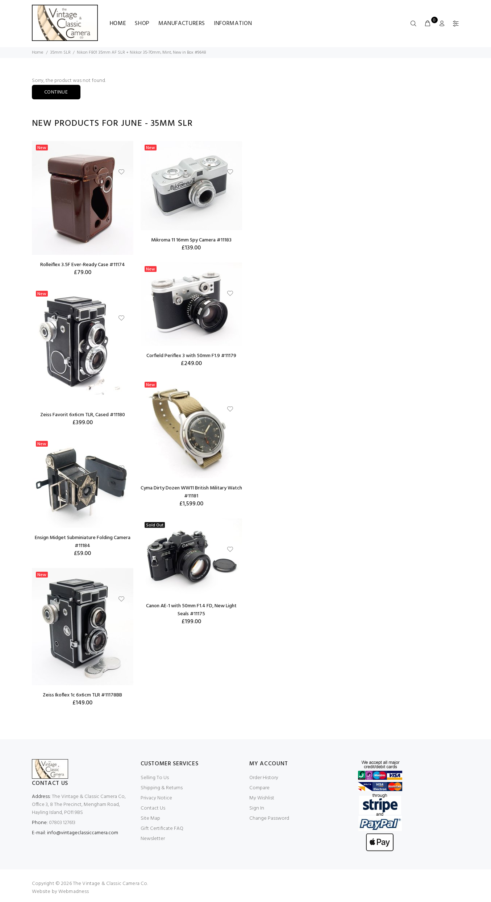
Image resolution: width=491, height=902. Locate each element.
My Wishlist (261, 798)
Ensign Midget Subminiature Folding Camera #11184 (82, 542)
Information (233, 23)
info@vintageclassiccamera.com (82, 833)
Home (118, 23)
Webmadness (73, 891)
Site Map (150, 818)
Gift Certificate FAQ (162, 828)
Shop (142, 23)
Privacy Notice (156, 798)
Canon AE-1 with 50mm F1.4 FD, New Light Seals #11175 (191, 610)
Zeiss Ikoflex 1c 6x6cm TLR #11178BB (82, 695)
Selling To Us (155, 778)
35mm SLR (60, 52)
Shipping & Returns (162, 788)
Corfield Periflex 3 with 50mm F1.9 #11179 (191, 356)
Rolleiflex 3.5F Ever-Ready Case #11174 (82, 265)
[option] (82, 429)
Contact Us (153, 808)
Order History (263, 778)
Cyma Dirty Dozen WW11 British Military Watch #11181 (191, 492)
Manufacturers (181, 23)
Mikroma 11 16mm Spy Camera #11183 (191, 240)
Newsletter (153, 839)
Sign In (256, 808)
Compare (259, 788)
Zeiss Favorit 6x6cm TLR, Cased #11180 (82, 415)
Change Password (269, 818)
